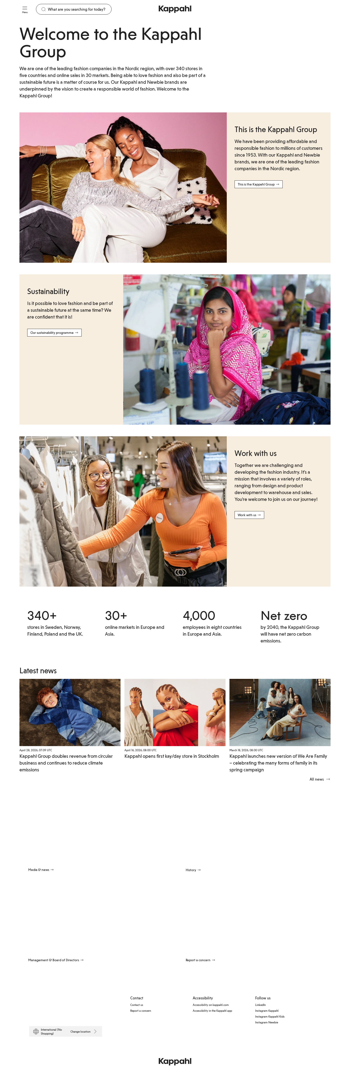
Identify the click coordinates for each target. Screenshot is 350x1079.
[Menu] (24, 9)
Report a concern (140, 1010)
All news (320, 779)
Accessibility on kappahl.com (211, 1004)
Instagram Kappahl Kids (270, 1016)
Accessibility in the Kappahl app (212, 1010)
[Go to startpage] (175, 9)
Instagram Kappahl (267, 1010)
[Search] (79, 9)
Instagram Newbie (266, 1022)
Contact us (136, 1004)
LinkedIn (260, 1004)
